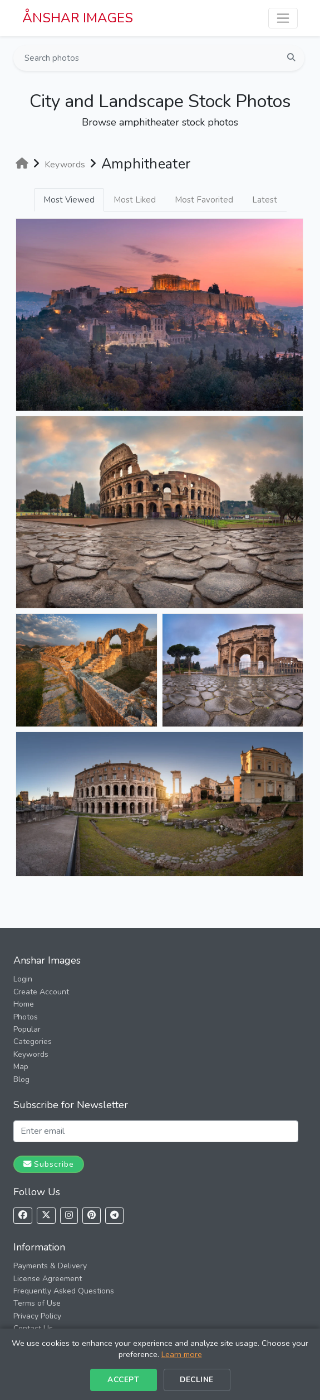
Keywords (30, 1054)
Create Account (41, 992)
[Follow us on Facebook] (22, 1215)
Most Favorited (204, 199)
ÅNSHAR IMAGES (77, 18)
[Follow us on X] (46, 1215)
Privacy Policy (37, 1316)
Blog (21, 1079)
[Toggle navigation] (283, 18)
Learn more (181, 1354)
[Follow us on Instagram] (69, 1215)
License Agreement (47, 1278)
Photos (25, 1017)
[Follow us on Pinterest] (91, 1215)
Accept (123, 1379)
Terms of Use (37, 1303)
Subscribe (48, 1164)
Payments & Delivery (50, 1266)
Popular (27, 1029)
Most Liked (135, 199)
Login (22, 979)
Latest (264, 199)
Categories (32, 1041)
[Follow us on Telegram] (114, 1215)
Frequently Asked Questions (63, 1291)
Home (23, 1004)
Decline (197, 1379)
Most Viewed (69, 199)
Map (20, 1066)
